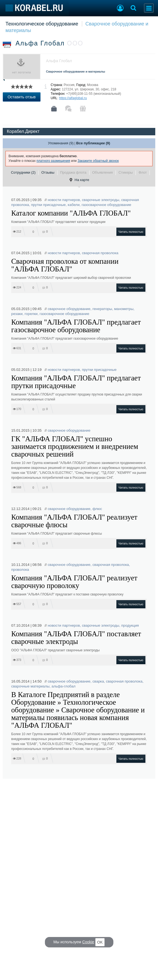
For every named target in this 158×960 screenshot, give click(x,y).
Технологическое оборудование (41, 24)
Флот (143, 172)
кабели (73, 205)
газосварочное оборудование (106, 205)
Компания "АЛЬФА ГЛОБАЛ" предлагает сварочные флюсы (56, 533)
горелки (31, 314)
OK (100, 942)
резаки (16, 314)
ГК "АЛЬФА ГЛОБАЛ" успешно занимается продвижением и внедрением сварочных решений (74, 446)
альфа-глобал (63, 686)
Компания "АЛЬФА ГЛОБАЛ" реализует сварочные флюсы (74, 521)
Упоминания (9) (61, 143)
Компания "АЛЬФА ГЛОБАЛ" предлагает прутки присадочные (76, 381)
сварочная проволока (100, 253)
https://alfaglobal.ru (73, 98)
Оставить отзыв (22, 97)
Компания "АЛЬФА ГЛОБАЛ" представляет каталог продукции (58, 222)
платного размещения (53, 161)
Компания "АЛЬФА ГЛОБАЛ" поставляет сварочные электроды (76, 637)
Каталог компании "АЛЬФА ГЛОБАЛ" (71, 213)
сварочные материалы (30, 686)
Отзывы (47, 172)
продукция (130, 625)
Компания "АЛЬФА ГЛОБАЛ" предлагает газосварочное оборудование (76, 326)
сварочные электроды (100, 200)
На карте (79, 180)
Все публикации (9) (93, 143)
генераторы (102, 309)
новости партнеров (64, 200)
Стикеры (126, 172)
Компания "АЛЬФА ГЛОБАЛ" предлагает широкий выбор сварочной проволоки (71, 278)
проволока (20, 570)
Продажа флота (73, 172)
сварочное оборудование (69, 309)
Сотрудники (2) (23, 172)
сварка (98, 681)
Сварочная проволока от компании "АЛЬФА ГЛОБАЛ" (65, 265)
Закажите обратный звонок (98, 161)
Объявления (102, 172)
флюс (97, 509)
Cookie (88, 942)
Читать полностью (131, 231)
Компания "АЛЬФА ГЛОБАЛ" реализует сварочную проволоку (74, 581)
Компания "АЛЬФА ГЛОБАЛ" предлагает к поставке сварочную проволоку (67, 594)
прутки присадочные (48, 205)
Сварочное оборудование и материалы (75, 71)
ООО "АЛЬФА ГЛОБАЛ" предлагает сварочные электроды (55, 650)
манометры (124, 309)
